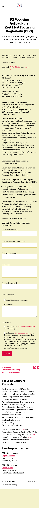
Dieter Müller (15, 67)
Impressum (6, 367)
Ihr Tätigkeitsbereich (19, 285)
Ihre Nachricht (19, 310)
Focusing (11, 481)
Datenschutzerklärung (23, 333)
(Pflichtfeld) (6, 323)
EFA (3, 435)
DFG (34, 435)
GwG (30, 437)
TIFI (23, 429)
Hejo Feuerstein (8, 456)
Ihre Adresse (19, 270)
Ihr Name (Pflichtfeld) (19, 232)
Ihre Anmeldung (8, 295)
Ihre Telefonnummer (19, 255)
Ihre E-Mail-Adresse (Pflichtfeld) (19, 244)
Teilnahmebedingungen (26, 326)
